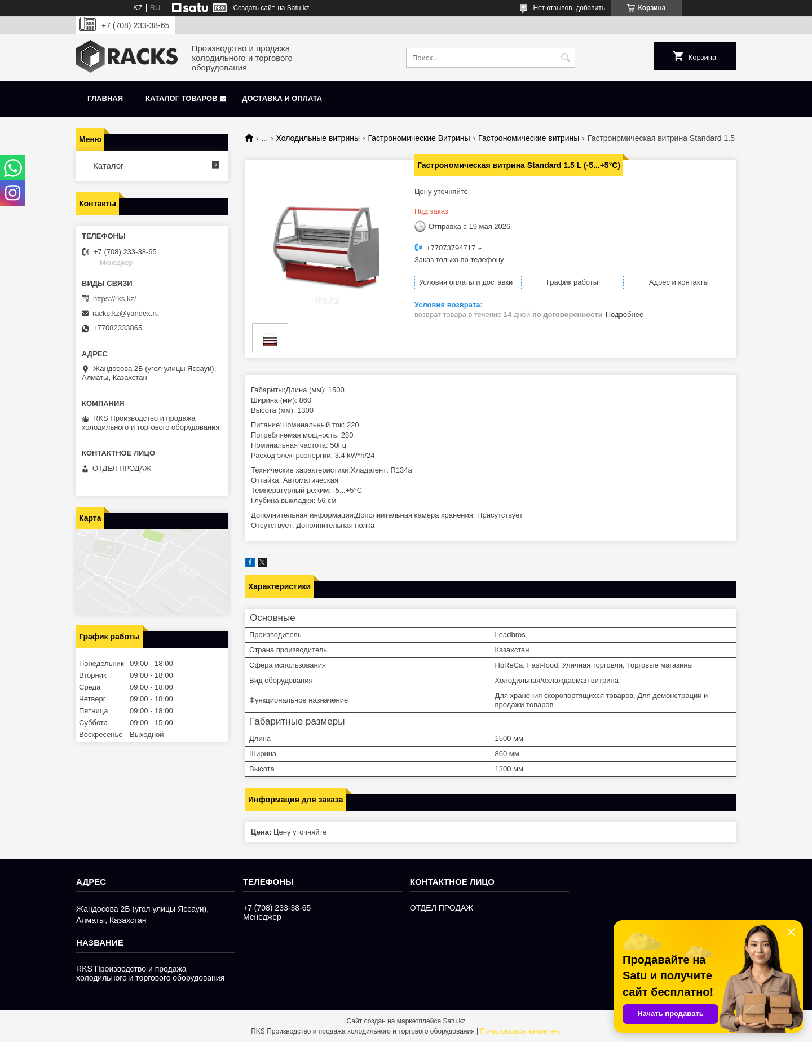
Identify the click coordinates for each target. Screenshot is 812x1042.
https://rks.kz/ (114, 298)
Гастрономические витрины (528, 138)
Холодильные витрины (318, 138)
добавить (590, 8)
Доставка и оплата (282, 98)
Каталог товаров (181, 98)
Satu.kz (454, 1021)
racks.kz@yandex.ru (125, 313)
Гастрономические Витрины (419, 138)
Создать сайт (254, 8)
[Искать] (565, 58)
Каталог (108, 165)
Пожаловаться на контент (520, 1031)
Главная (105, 98)
